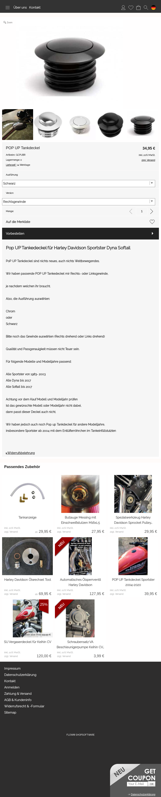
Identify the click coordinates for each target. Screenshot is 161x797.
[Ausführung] (78, 183)
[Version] (78, 201)
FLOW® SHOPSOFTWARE (80, 735)
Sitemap (10, 712)
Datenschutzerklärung (20, 675)
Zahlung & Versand (17, 694)
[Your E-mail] (137, 784)
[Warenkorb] (138, 7)
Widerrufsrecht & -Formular (24, 706)
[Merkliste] (131, 7)
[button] (7, 7)
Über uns (20, 7)
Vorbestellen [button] (15, 233)
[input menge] (141, 211)
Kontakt (34, 7)
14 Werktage (18, 165)
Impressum (12, 668)
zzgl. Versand (11, 531)
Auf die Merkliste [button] (18, 222)
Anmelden (11, 687)
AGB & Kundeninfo (17, 700)
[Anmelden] (123, 7)
